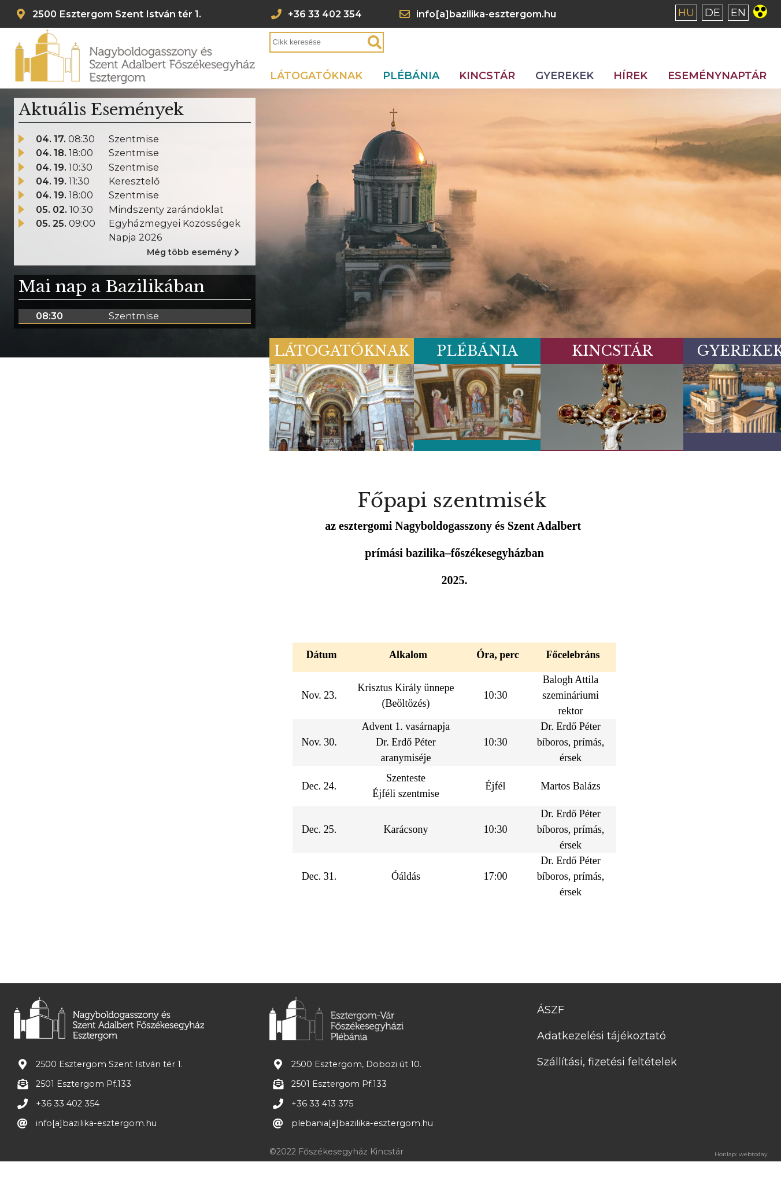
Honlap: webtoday (741, 1152)
